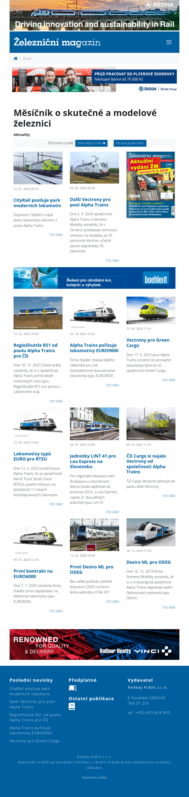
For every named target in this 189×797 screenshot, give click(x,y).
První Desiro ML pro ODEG (91, 569)
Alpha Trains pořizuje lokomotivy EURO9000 (94, 347)
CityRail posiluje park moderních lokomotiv (37, 202)
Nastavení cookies (94, 777)
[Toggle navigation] (168, 42)
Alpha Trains (91, 143)
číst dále (56, 234)
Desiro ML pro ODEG (148, 562)
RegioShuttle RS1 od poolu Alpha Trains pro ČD (36, 350)
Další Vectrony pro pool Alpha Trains (90, 202)
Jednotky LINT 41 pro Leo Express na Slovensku (93, 461)
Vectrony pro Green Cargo (148, 342)
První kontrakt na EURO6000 (33, 573)
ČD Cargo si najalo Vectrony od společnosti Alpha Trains (146, 464)
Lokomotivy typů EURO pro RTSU (32, 456)
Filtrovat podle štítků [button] (130, 143)
